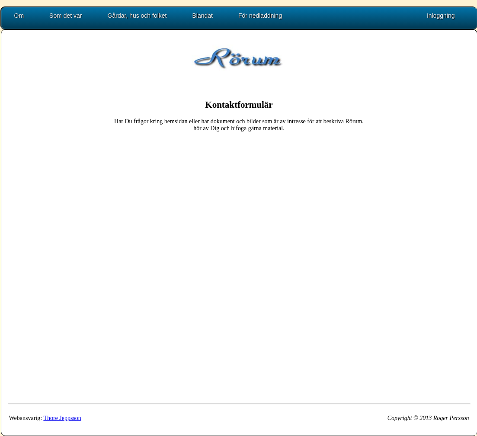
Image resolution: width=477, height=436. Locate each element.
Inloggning (441, 15)
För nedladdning (260, 15)
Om (19, 15)
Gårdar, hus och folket (137, 15)
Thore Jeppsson (62, 418)
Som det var (65, 15)
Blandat (202, 15)
